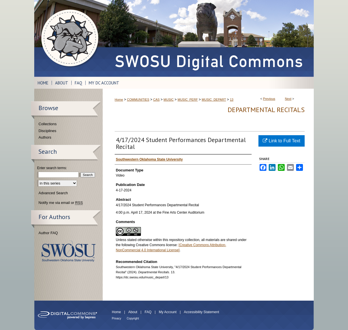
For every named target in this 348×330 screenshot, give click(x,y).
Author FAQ (48, 233)
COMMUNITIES (138, 99)
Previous (269, 98)
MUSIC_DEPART (214, 99)
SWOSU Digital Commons (208, 38)
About (132, 312)
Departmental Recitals (266, 109)
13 (231, 99)
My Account (168, 312)
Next (288, 98)
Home (119, 99)
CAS (156, 99)
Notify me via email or (61, 203)
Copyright (133, 318)
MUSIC (168, 99)
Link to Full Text (281, 140)
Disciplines (47, 131)
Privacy (116, 318)
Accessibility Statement (201, 312)
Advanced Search (53, 193)
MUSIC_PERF (187, 99)
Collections (48, 124)
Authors (45, 137)
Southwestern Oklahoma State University (69, 251)
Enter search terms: (52, 168)
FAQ (148, 312)
